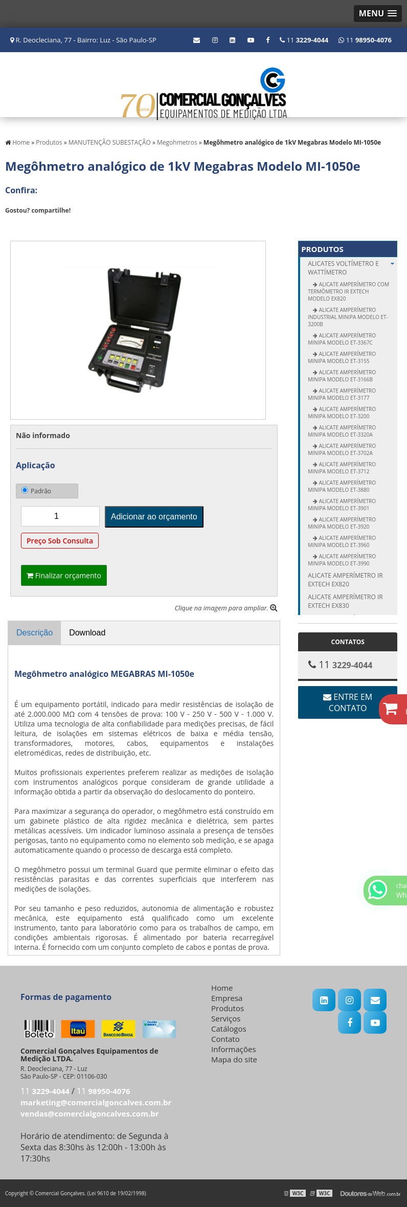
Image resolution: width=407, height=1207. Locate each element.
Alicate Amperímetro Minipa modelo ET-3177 (342, 394)
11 (365, 39)
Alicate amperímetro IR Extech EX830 (345, 601)
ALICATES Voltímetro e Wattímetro (352, 268)
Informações (233, 1049)
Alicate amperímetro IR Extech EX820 (345, 579)
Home (222, 988)
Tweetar (19, 225)
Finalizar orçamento (64, 575)
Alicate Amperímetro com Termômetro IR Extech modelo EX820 (348, 291)
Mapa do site (234, 1059)
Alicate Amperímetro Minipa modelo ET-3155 (342, 357)
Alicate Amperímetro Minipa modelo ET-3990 (342, 560)
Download (87, 632)
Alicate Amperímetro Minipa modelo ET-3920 (342, 523)
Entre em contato (347, 702)
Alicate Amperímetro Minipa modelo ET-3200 (342, 412)
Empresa (226, 998)
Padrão (36, 491)
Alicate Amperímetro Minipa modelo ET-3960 (342, 541)
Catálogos (228, 1028)
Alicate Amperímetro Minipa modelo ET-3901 (342, 504)
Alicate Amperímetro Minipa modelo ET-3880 (342, 486)
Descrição (34, 632)
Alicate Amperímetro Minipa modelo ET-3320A (342, 431)
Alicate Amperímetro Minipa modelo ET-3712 (342, 468)
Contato (225, 1039)
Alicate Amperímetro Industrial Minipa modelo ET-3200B (348, 317)
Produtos (322, 249)
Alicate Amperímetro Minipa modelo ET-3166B (342, 376)
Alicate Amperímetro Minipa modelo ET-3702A (342, 449)
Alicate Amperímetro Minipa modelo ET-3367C (342, 339)
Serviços (225, 1018)
